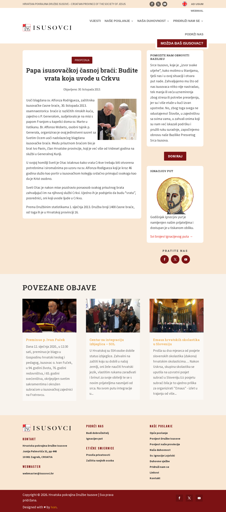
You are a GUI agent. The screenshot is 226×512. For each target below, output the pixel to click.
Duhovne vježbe (160, 461)
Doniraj (175, 156)
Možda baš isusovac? (182, 43)
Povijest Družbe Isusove (165, 438)
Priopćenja (82, 60)
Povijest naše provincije (165, 444)
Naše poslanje (117, 21)
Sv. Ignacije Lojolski (162, 455)
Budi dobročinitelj (97, 433)
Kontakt (155, 478)
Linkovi (154, 472)
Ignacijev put (94, 438)
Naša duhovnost (151, 21)
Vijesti (95, 21)
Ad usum (197, 4)
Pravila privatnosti (98, 455)
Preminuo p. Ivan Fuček (45, 340)
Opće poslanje (159, 433)
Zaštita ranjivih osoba (100, 460)
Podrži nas (194, 34)
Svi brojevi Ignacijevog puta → (171, 236)
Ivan (54, 507)
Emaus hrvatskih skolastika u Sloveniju (176, 342)
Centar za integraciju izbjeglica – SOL (107, 342)
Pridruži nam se (186, 21)
